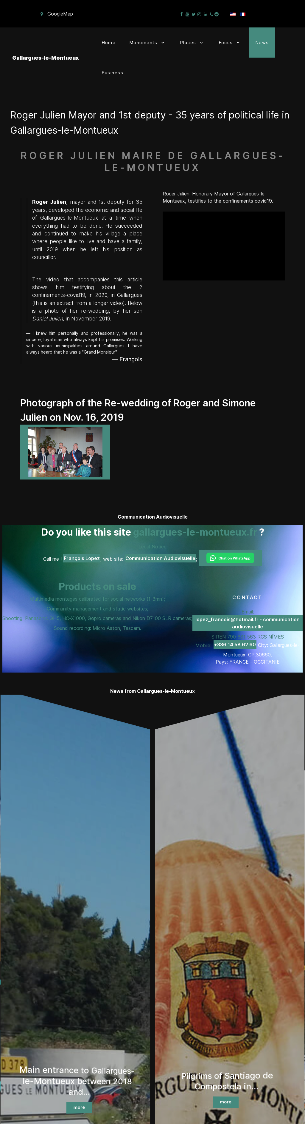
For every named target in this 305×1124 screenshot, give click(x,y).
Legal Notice (152, 547)
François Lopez (82, 558)
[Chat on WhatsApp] (230, 558)
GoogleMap (60, 14)
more (79, 1108)
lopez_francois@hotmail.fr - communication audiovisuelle (247, 623)
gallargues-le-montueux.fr (195, 532)
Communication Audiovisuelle (160, 558)
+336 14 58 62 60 (235, 644)
